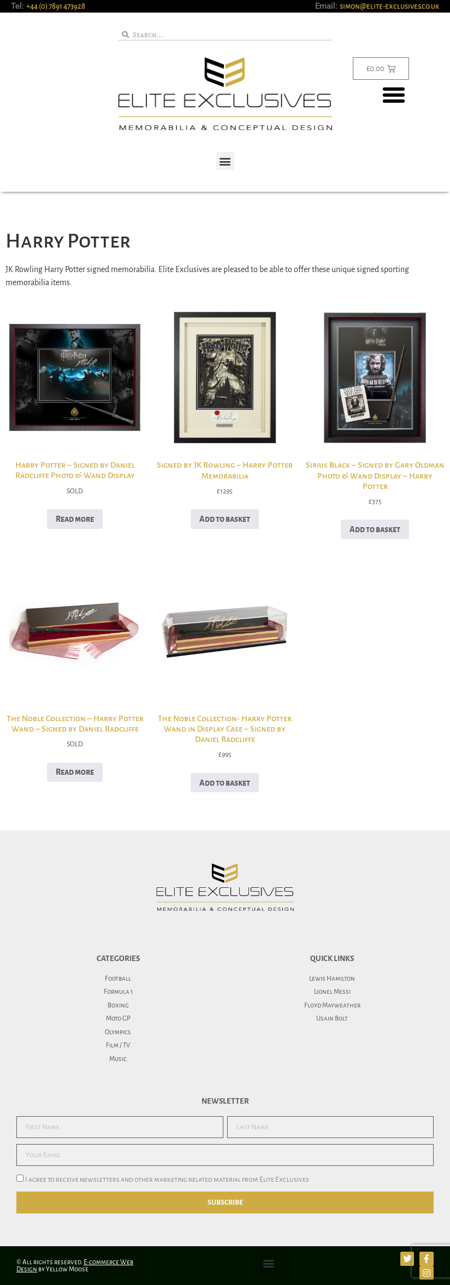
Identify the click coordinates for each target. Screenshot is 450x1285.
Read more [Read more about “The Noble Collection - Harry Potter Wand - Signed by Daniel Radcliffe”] (75, 772)
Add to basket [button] (224, 519)
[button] (394, 95)
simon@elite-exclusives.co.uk (389, 6)
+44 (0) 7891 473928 (55, 6)
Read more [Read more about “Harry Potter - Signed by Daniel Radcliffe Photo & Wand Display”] (75, 519)
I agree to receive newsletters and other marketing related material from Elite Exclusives (167, 1180)
